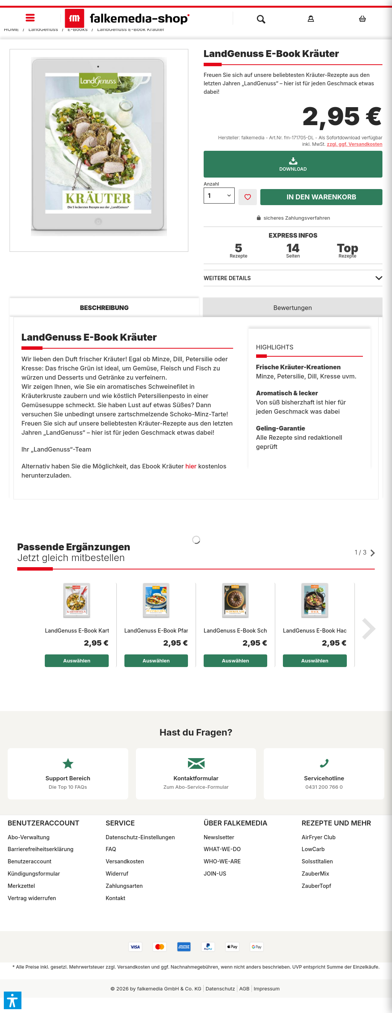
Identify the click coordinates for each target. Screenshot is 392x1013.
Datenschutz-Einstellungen (140, 837)
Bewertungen (292, 308)
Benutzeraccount (29, 861)
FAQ (111, 849)
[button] (12, 1000)
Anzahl (211, 184)
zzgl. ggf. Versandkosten (354, 144)
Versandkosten (125, 861)
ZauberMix (315, 873)
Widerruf (117, 873)
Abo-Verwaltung (28, 837)
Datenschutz (220, 988)
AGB (244, 988)
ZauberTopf (316, 886)
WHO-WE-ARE (222, 861)
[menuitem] (30, 18)
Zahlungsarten (124, 886)
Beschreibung (104, 308)
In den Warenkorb (321, 197)
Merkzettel (21, 886)
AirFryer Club (319, 837)
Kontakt (115, 898)
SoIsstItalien (317, 861)
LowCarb (313, 849)
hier (190, 466)
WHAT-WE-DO (222, 849)
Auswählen (76, 660)
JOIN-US (215, 873)
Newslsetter (219, 837)
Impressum (267, 988)
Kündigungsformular (34, 873)
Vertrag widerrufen (32, 898)
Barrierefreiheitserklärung (41, 849)
